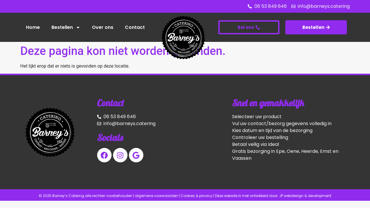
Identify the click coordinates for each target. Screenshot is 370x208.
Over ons (102, 27)
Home (33, 27)
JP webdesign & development (305, 195)
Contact (135, 27)
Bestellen (65, 27)
